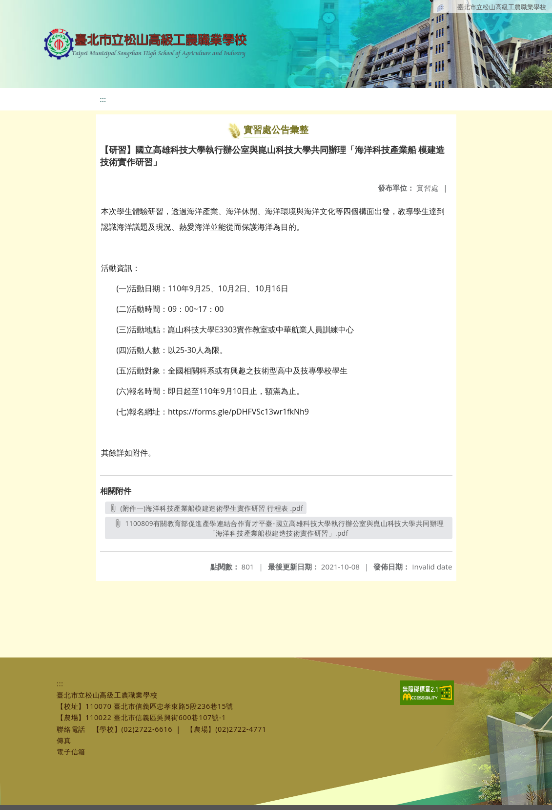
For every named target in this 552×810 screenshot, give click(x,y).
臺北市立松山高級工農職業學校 (501, 6)
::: (441, 6)
